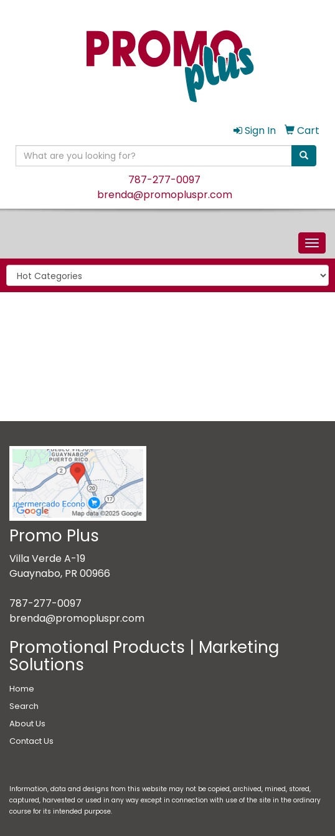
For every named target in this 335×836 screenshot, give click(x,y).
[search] (303, 155)
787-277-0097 (164, 180)
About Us (27, 723)
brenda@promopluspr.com (164, 195)
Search (24, 706)
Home (21, 689)
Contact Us (31, 741)
